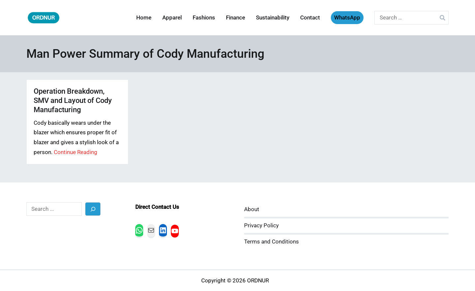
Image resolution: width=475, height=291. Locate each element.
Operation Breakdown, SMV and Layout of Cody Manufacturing (73, 100)
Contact (310, 18)
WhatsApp (347, 18)
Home (143, 18)
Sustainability (272, 18)
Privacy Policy (261, 225)
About (251, 209)
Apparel (172, 18)
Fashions (204, 18)
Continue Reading (75, 152)
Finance (235, 18)
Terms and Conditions (271, 242)
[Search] (93, 209)
